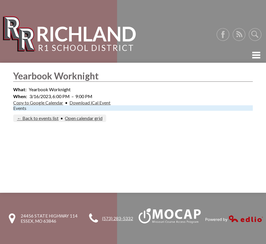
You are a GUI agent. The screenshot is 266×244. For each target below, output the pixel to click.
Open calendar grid (83, 118)
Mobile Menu (256, 55)
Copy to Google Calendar (38, 102)
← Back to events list (38, 118)
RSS (239, 34)
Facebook (223, 34)
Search (255, 34)
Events (19, 108)
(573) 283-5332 (117, 218)
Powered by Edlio (234, 218)
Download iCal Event (89, 102)
